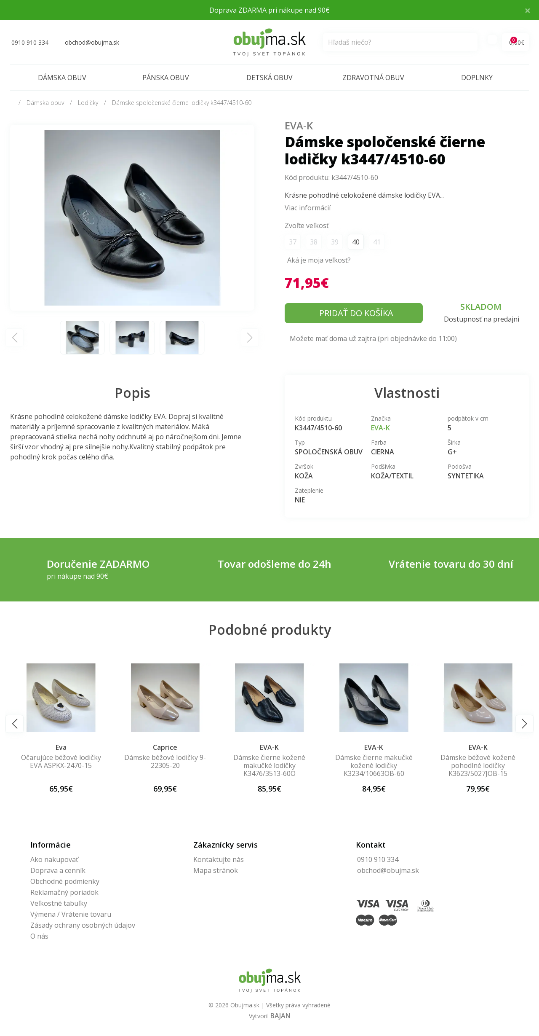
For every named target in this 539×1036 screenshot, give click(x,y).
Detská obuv (269, 77)
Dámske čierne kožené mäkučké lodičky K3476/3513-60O (373, 765)
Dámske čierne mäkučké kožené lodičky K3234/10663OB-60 (477, 765)
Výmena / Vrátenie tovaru (70, 914)
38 (314, 242)
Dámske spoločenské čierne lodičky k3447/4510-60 (181, 103)
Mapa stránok (215, 870)
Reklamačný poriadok (64, 892)
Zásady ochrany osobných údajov (82, 925)
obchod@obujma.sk (388, 870)
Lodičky (88, 103)
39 (335, 242)
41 (377, 242)
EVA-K (299, 125)
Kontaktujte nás (218, 859)
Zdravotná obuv (373, 77)
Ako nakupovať (54, 859)
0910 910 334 (377, 859)
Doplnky (477, 77)
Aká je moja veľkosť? (319, 260)
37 (292, 242)
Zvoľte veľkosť (307, 225)
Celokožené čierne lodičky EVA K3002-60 (60, 761)
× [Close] (528, 10)
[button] (14, 724)
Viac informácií (308, 207)
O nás (39, 936)
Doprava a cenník (57, 870)
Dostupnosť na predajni (481, 319)
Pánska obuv (165, 77)
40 (356, 242)
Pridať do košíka (356, 313)
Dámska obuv (62, 77)
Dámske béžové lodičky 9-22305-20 (269, 761)
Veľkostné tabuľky (58, 903)
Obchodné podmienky (64, 881)
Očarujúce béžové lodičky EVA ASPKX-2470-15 (164, 761)
